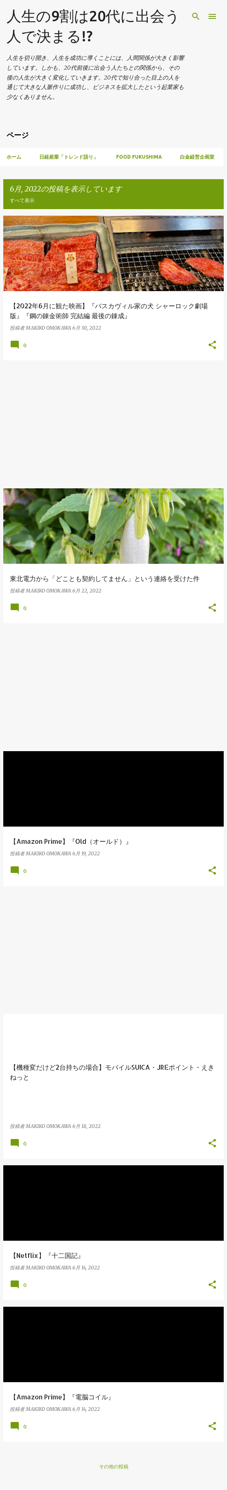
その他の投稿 (113, 1466)
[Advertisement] (113, 424)
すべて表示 (22, 200)
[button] (212, 345)
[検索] (196, 16)
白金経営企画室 (197, 156)
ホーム (14, 156)
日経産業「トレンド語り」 (68, 156)
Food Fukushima (139, 156)
